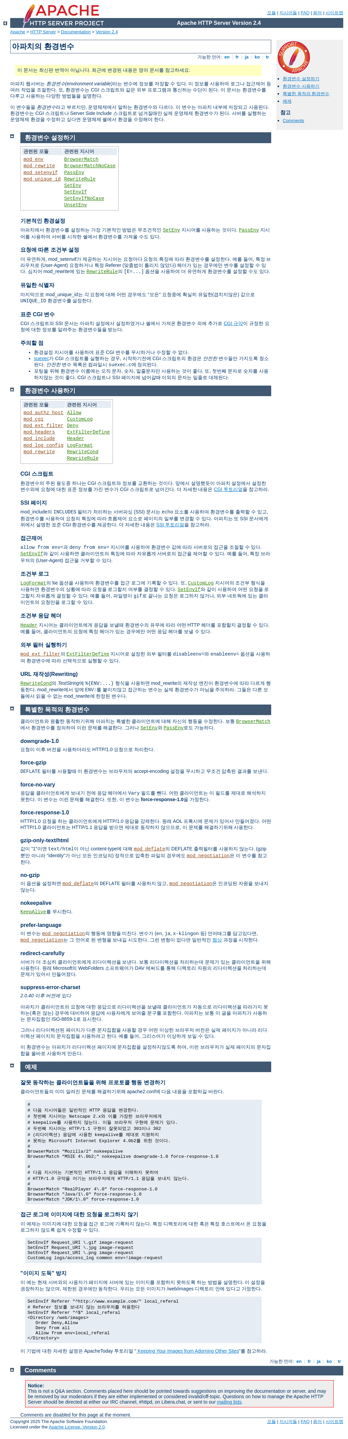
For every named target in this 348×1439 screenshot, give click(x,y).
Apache (17, 31)
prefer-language (41, 925)
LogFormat (80, 445)
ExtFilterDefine (88, 432)
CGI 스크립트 (36, 474)
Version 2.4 (107, 31)
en (227, 57)
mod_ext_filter (43, 425)
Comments (293, 120)
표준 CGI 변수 (37, 314)
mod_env (33, 159)
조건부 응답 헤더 (41, 616)
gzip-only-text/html (44, 840)
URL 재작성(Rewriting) (49, 674)
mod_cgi (33, 419)
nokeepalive (36, 903)
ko (257, 57)
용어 (317, 12)
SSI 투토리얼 (170, 524)
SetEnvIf (75, 192)
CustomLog (80, 419)
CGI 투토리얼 (228, 489)
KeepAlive (33, 912)
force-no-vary (37, 785)
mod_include (39, 438)
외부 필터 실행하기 (43, 645)
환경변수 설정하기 (301, 78)
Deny (73, 425)
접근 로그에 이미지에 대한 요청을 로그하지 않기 (79, 1214)
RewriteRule (79, 179)
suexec (41, 358)
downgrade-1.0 (39, 741)
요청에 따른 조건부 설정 (49, 250)
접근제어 (31, 538)
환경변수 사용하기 (301, 86)
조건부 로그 (34, 574)
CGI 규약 (233, 323)
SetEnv (72, 185)
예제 (287, 101)
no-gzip (30, 875)
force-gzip (33, 762)
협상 (217, 940)
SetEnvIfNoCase (84, 198)
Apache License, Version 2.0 (77, 1426)
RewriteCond (82, 452)
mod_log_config (43, 445)
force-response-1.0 (44, 812)
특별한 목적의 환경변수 (306, 93)
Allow (74, 413)
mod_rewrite (39, 166)
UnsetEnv (75, 205)
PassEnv (74, 172)
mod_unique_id (41, 179)
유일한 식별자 (37, 285)
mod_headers (39, 432)
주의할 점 (32, 343)
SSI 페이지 (33, 503)
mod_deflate (149, 849)
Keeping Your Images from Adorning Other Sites (187, 1351)
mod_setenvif (40, 172)
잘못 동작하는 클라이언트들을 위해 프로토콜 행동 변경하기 (93, 1082)
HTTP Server (43, 31)
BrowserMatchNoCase (90, 166)
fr (237, 57)
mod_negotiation (208, 856)
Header (75, 438)
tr (268, 57)
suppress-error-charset (50, 987)
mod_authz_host (43, 413)
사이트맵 (334, 12)
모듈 (271, 12)
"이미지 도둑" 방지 (43, 1273)
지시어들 (288, 12)
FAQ (305, 12)
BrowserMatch (81, 159)
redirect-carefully (42, 953)
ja (247, 57)
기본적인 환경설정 (42, 221)
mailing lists (229, 1402)
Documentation (75, 31)
